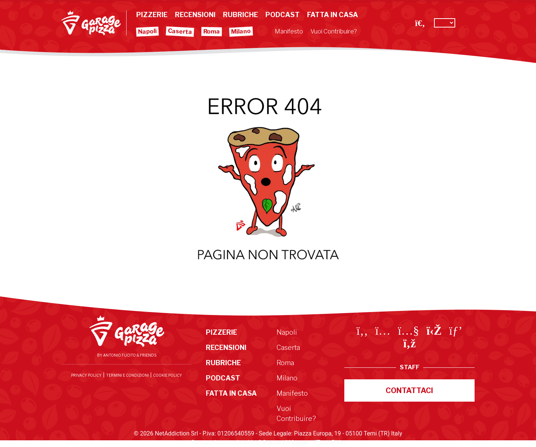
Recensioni (195, 15)
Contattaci (409, 390)
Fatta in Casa (332, 15)
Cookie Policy (167, 375)
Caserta (180, 31)
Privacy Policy (86, 375)
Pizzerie (152, 15)
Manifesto (289, 31)
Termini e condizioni (127, 375)
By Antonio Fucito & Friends (126, 355)
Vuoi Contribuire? (333, 31)
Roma (211, 31)
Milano (241, 32)
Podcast (282, 15)
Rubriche (240, 15)
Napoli (147, 32)
